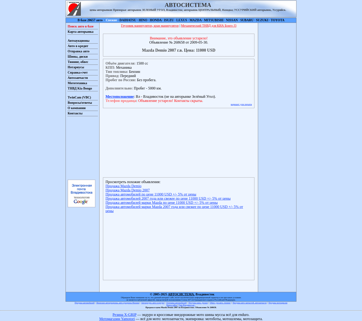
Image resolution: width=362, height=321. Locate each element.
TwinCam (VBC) (79, 97)
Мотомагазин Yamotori (117, 319)
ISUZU (169, 20)
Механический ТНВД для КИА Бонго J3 (208, 25)
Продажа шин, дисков (198, 303)
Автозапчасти (78, 78)
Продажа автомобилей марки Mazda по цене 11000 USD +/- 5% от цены (162, 203)
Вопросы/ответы (80, 102)
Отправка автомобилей (176, 303)
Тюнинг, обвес (78, 62)
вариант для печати (241, 104)
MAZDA (196, 20)
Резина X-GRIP (124, 315)
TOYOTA (277, 20)
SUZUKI (262, 20)
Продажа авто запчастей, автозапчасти (250, 303)
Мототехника (77, 83)
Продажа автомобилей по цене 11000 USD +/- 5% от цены (151, 194)
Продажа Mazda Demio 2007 (128, 190)
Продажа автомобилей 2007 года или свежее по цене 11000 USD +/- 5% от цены (168, 198)
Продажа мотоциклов (277, 303)
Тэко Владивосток (186, 305)
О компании (77, 108)
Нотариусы (76, 67)
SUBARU (247, 20)
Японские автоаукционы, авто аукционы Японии (117, 303)
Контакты (75, 113)
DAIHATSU (127, 20)
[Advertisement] (81, 147)
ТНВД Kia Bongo (80, 88)
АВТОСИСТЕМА (181, 294)
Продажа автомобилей (84, 303)
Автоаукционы (79, 40)
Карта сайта (171, 305)
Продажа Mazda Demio (124, 186)
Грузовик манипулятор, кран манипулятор (150, 25)
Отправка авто (78, 51)
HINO (143, 20)
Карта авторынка (81, 31)
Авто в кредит (78, 46)
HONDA (156, 20)
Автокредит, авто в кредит (152, 303)
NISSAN (232, 20)
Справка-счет (78, 72)
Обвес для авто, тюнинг (220, 303)
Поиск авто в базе (81, 26)
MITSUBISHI (214, 20)
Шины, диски (78, 56)
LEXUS (181, 20)
